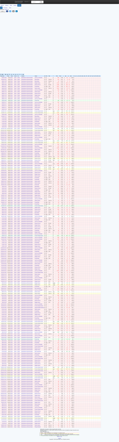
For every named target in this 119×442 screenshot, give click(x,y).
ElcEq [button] (6, 5)
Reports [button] (27, 1)
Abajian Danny (37, 82)
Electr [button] (2, 5)
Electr (15, 77)
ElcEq (19, 77)
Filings (19, 5)
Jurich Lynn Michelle (38, 77)
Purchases (5, 7)
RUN (11, 5)
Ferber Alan (37, 100)
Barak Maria (37, 79)
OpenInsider (19, 2)
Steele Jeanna (37, 88)
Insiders (15, 5)
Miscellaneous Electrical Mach (27, 77)
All (1, 7)
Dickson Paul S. (38, 84)
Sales (10, 7)
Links (2, 11)
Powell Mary (37, 86)
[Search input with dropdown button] (35, 2)
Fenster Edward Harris (39, 112)
